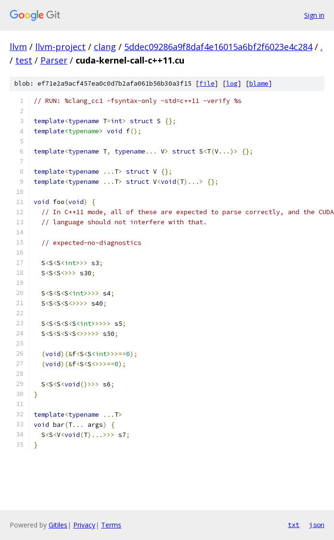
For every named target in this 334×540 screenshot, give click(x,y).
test (23, 60)
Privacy (84, 524)
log (232, 83)
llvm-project (60, 46)
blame (259, 83)
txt (293, 524)
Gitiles (58, 524)
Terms (111, 524)
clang (105, 46)
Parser (53, 60)
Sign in (314, 15)
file (207, 83)
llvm (18, 46)
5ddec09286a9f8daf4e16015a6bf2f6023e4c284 (218, 46)
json (316, 524)
